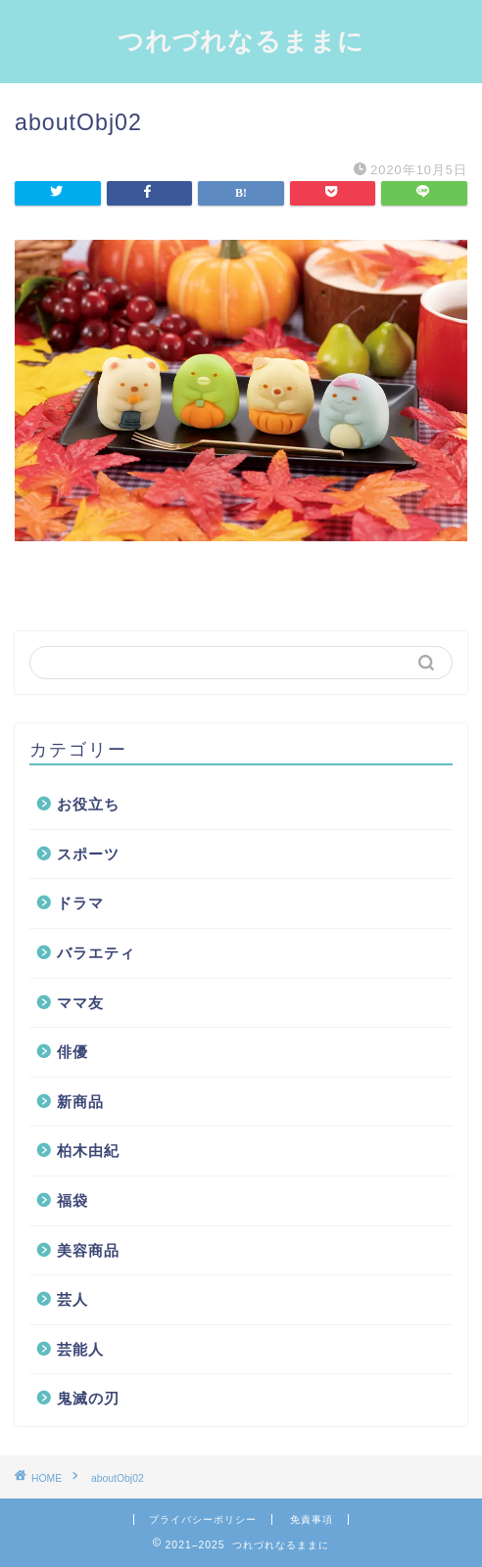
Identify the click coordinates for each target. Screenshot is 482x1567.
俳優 (72, 1051)
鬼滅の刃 (88, 1398)
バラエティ (96, 953)
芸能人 (80, 1349)
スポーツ (88, 854)
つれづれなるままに (241, 40)
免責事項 (311, 1519)
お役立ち (88, 804)
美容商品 (88, 1250)
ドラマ (80, 903)
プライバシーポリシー (203, 1519)
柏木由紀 (88, 1150)
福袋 (72, 1200)
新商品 (80, 1101)
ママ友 (80, 1002)
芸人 (72, 1299)
